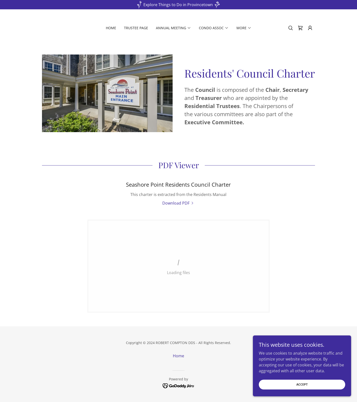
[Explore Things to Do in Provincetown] (178, 4)
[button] (173, 28)
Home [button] (178, 356)
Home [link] (111, 28)
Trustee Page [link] (136, 28)
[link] (300, 28)
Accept (302, 384)
